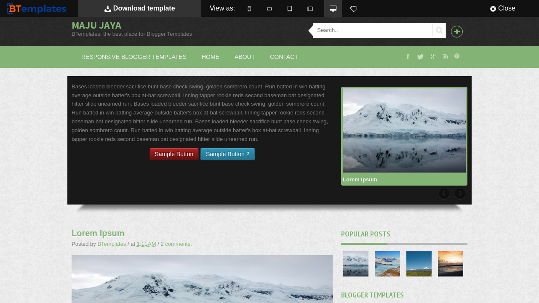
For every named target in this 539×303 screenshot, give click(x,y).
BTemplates (38, 8)
